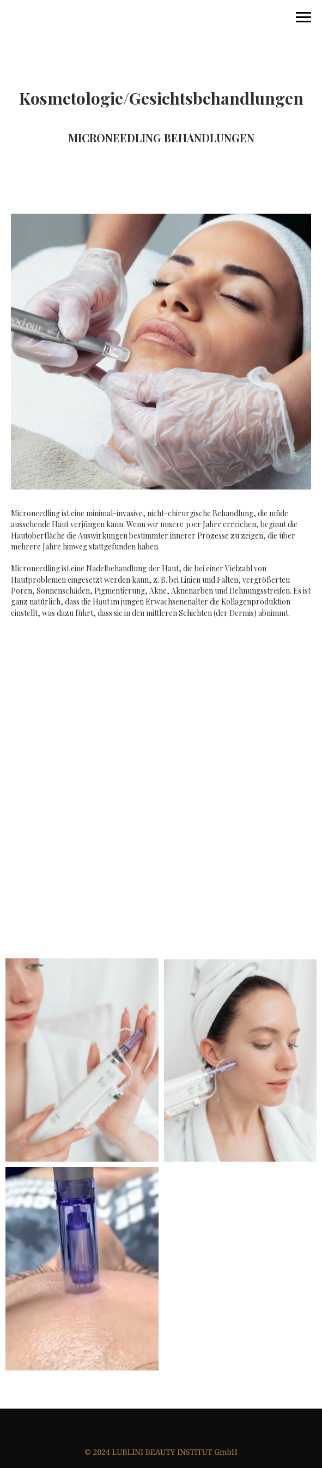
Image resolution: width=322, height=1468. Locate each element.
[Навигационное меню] (303, 17)
